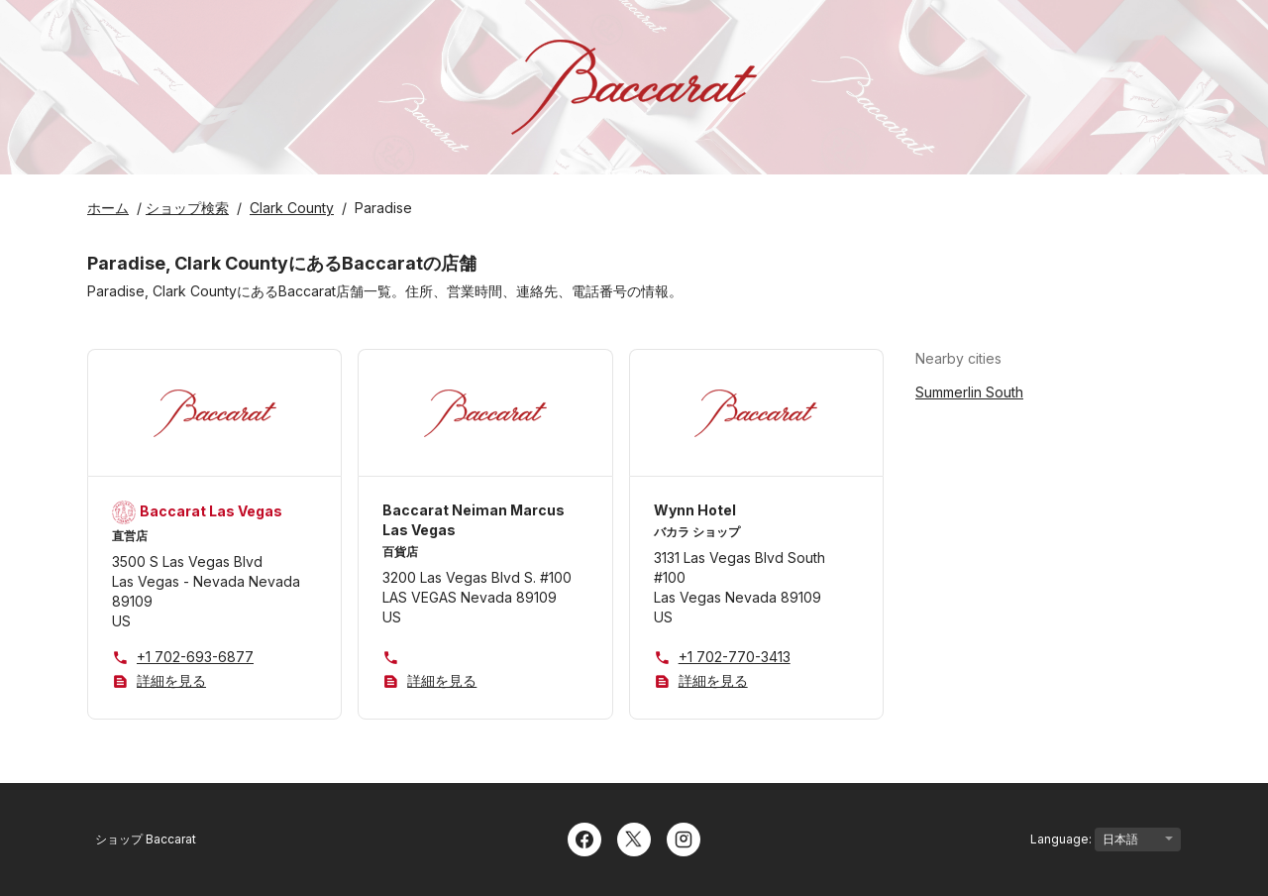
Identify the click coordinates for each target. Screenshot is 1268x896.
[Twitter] (634, 837)
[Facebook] (584, 837)
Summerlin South (969, 392)
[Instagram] (683, 837)
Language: (1105, 839)
